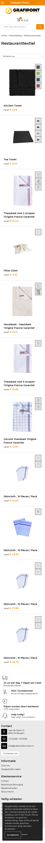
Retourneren (7, 792)
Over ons (5, 765)
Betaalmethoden (9, 788)
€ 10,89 (11, 389)
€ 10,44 (11, 220)
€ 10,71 (11, 332)
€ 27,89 (11, 608)
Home (4, 36)
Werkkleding (15, 36)
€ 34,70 (11, 662)
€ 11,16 (10, 274)
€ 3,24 (10, 163)
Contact (5, 781)
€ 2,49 (10, 109)
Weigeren (24, 834)
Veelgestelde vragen (11, 769)
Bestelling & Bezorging (12, 785)
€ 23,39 (11, 554)
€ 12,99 (11, 446)
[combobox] (18, 26)
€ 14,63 (11, 500)
